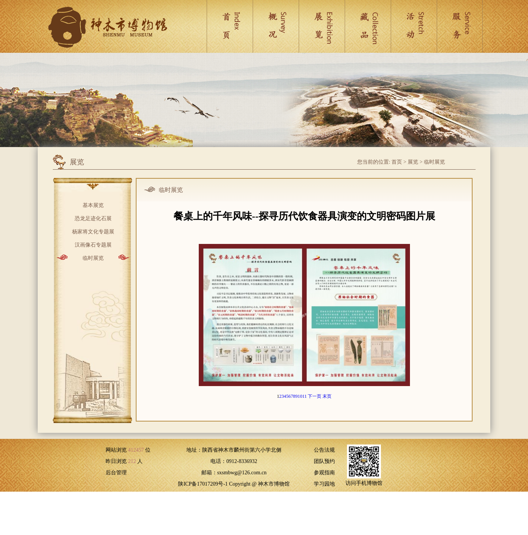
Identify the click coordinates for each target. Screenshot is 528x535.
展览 (413, 162)
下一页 (314, 396)
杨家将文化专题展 (93, 231)
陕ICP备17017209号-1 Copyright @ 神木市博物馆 (234, 484)
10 (300, 396)
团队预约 (324, 461)
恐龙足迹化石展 (93, 218)
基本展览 (93, 204)
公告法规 (324, 450)
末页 (327, 396)
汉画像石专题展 (93, 244)
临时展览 (434, 162)
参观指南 (324, 472)
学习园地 (324, 484)
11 (304, 396)
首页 (396, 162)
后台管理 (116, 472)
